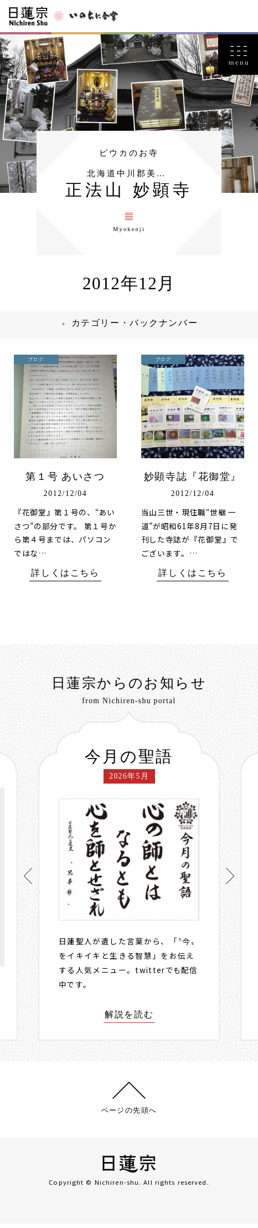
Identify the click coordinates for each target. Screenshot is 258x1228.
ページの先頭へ (129, 1115)
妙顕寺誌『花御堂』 (192, 481)
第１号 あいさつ (65, 481)
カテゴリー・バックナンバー (137, 327)
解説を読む (129, 1018)
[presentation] (28, 880)
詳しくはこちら (65, 576)
